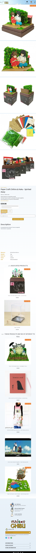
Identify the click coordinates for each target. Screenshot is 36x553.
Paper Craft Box (17, 327)
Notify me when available (18, 219)
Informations (9, 543)
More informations (4, 200)
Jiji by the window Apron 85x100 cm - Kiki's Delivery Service (18, 430)
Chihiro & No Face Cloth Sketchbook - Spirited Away (18, 398)
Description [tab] (6, 224)
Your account (9, 545)
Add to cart (4, 211)
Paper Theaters (3, 187)
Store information (10, 547)
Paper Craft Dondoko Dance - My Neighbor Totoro (18, 366)
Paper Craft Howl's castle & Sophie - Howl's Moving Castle (18, 493)
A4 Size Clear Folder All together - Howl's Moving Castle (18, 462)
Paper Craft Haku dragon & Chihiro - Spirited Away (17, 295)
